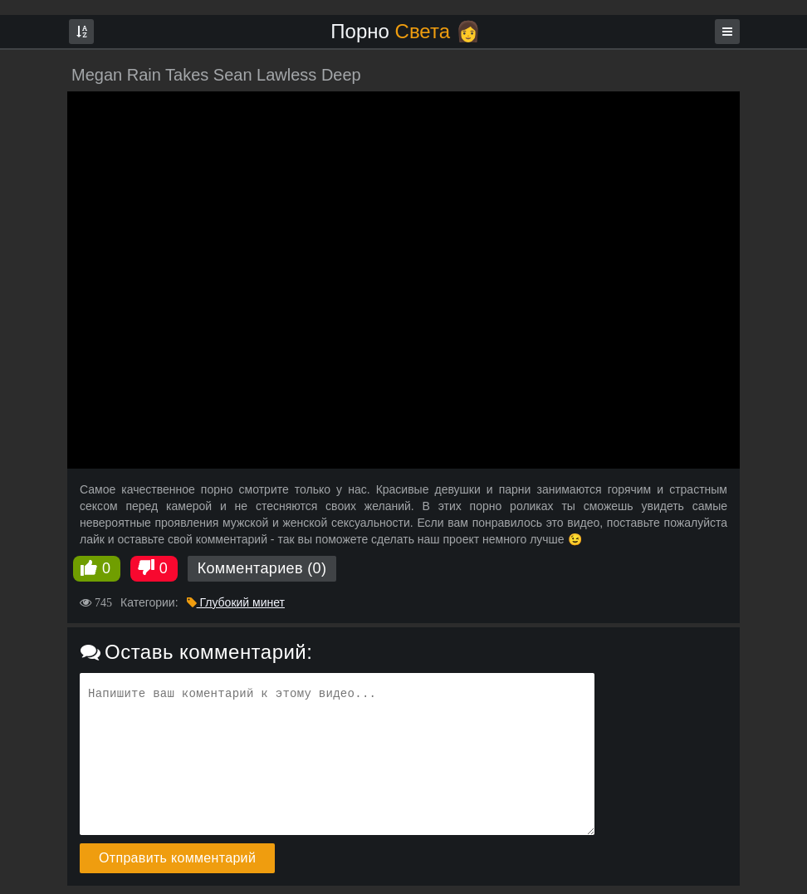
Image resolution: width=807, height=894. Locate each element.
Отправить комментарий (177, 858)
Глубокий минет (236, 602)
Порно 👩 (405, 31)
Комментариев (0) (262, 568)
